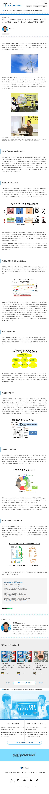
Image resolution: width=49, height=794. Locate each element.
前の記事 (8, 683)
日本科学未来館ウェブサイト (10, 772)
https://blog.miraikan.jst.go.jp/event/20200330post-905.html (15, 596)
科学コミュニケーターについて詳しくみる (25, 742)
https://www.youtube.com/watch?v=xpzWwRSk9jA (14, 586)
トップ (3, 10)
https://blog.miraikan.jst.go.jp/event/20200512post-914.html (15, 601)
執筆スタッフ (29, 6)
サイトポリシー (34, 772)
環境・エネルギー (6, 34)
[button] (37, 2)
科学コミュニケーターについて (40, 6)
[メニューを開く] (43, 2)
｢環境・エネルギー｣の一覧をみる (24, 683)
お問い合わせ (42, 772)
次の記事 (41, 683)
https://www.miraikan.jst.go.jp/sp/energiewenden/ (13, 582)
